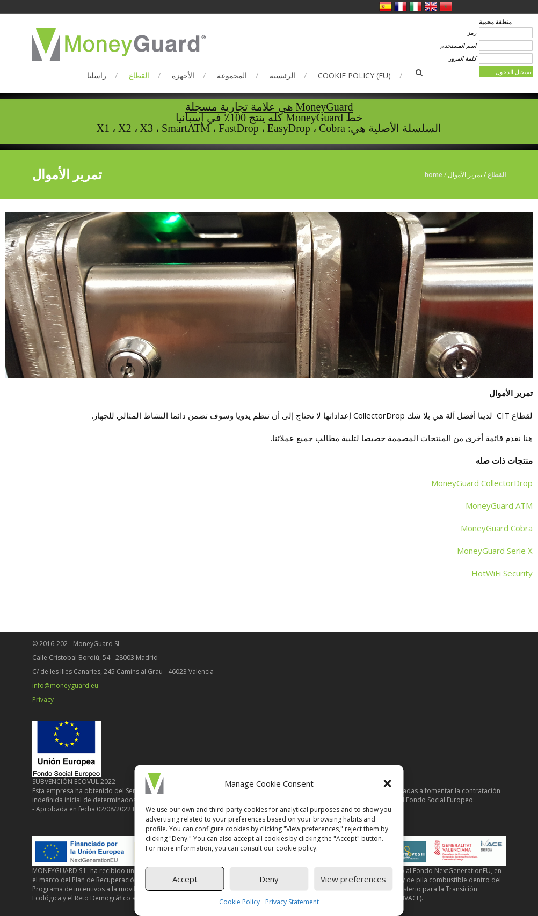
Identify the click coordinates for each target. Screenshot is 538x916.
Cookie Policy (239, 901)
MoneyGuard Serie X (495, 550)
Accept (185, 879)
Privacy (43, 699)
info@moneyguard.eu (65, 685)
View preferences (353, 879)
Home (433, 174)
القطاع (139, 75)
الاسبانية (385, 6)
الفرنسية (400, 6)
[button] (387, 783)
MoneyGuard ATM (499, 505)
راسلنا (96, 75)
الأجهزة (183, 75)
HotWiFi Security (502, 573)
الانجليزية (430, 6)
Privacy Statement (292, 901)
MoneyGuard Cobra (497, 528)
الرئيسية (282, 75)
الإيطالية (415, 6)
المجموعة (232, 75)
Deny (269, 879)
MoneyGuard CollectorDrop (482, 483)
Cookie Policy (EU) (354, 75)
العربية (445, 6)
